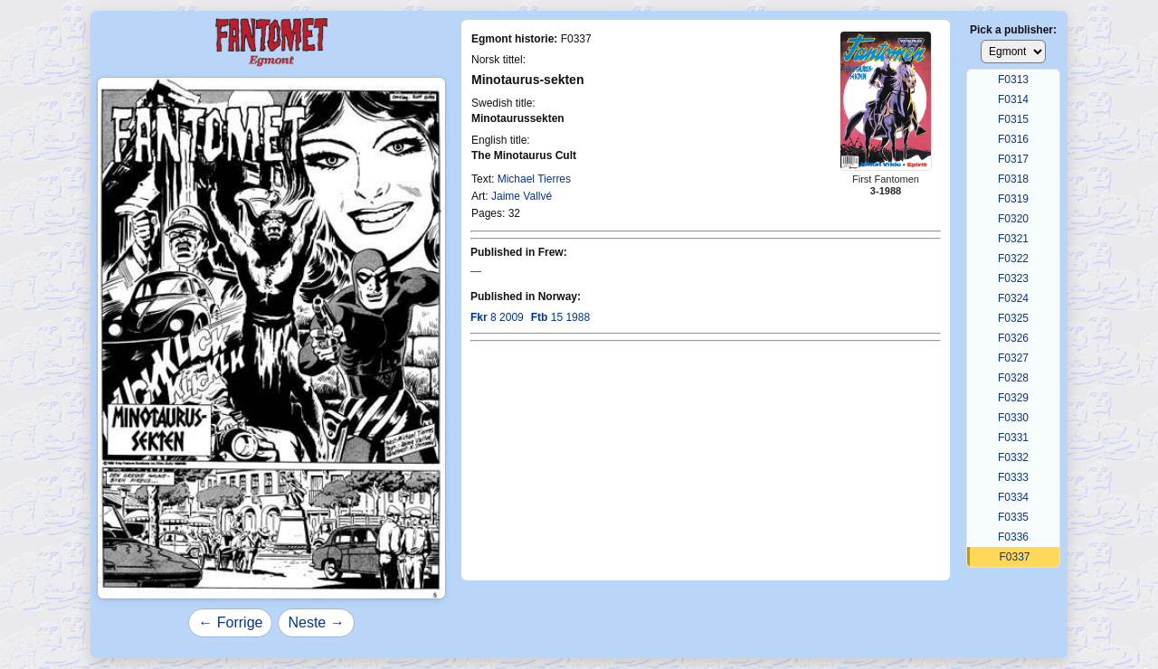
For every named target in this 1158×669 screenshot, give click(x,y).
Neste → (316, 622)
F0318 (1013, 179)
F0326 (1013, 338)
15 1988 (560, 317)
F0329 (1013, 397)
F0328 (1013, 378)
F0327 (1013, 358)
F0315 (1013, 119)
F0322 (1013, 258)
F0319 (1013, 199)
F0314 (1013, 99)
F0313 (1013, 79)
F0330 (1013, 417)
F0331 (1013, 437)
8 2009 (497, 317)
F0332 (1013, 457)
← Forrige (230, 622)
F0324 (1013, 298)
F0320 (1013, 218)
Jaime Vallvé (521, 196)
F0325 (1013, 318)
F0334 (1013, 497)
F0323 (1013, 278)
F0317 (1013, 159)
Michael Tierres (534, 179)
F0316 (1013, 139)
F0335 (1013, 517)
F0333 (1013, 477)
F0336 (1013, 537)
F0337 (1014, 557)
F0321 (1013, 238)
